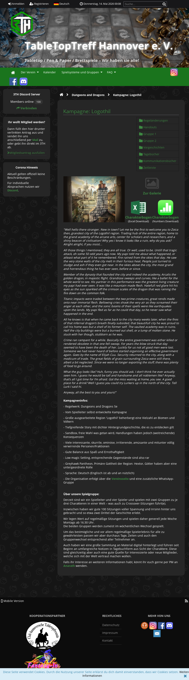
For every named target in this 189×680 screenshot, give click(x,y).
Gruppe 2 (147, 141)
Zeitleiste (147, 168)
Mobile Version (12, 601)
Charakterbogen (138, 217)
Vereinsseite (120, 479)
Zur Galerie (152, 193)
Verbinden (27, 108)
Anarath (69, 566)
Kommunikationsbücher (157, 161)
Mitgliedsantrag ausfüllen (26, 153)
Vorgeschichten (151, 147)
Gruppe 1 (147, 134)
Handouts (148, 127)
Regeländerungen (153, 120)
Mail (35, 140)
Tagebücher (149, 154)
